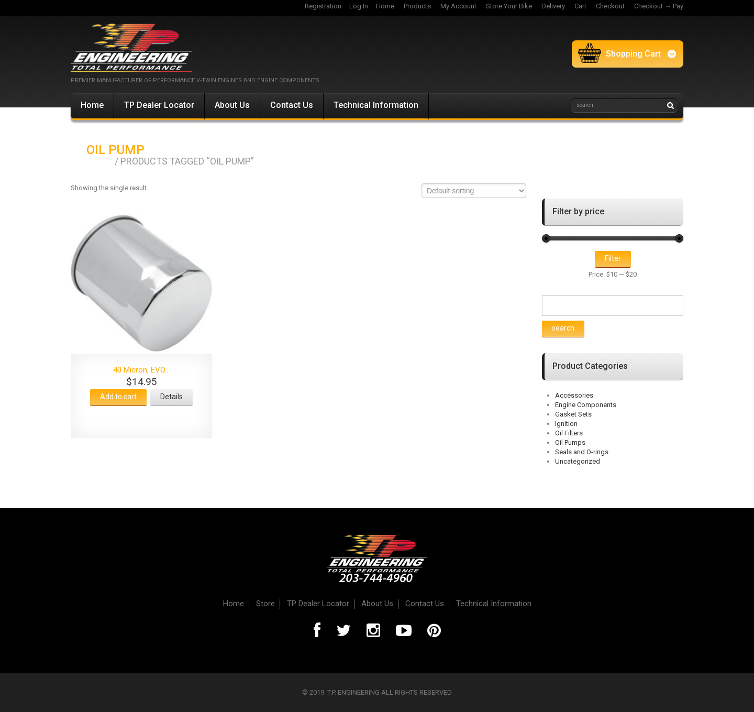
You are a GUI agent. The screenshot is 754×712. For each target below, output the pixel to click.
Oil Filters (569, 433)
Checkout (610, 6)
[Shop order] (474, 190)
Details (171, 396)
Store (265, 603)
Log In (358, 6)
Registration (323, 6)
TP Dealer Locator (159, 105)
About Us (232, 105)
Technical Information (376, 105)
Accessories (574, 395)
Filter (613, 258)
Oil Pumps (570, 442)
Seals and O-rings (581, 452)
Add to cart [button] (118, 396)
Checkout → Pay (658, 6)
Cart (580, 6)
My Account (458, 6)
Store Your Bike (509, 6)
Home (385, 6)
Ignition (566, 424)
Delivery (553, 6)
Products (417, 6)
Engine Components (585, 405)
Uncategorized (577, 461)
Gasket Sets (573, 414)
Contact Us (291, 105)
